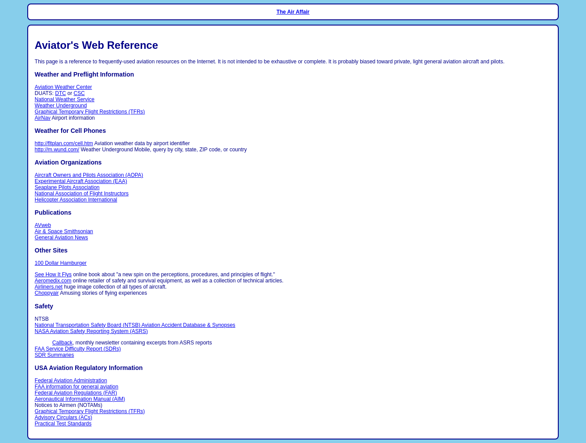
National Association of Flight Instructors (81, 193)
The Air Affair (292, 12)
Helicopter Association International (76, 200)
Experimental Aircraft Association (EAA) (81, 181)
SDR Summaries (54, 355)
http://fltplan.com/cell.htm (64, 143)
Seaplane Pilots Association (67, 187)
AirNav (43, 118)
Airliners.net (48, 287)
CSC (78, 93)
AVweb (43, 225)
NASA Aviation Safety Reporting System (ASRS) (91, 331)
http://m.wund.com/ (57, 149)
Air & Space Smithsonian (64, 231)
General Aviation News (61, 237)
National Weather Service (65, 99)
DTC (60, 93)
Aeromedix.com (53, 281)
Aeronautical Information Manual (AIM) (80, 399)
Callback (62, 343)
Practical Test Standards (63, 424)
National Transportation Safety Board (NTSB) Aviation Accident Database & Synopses (135, 325)
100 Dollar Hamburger (61, 263)
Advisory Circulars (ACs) (63, 417)
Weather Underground (61, 106)
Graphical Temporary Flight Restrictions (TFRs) (90, 112)
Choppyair (47, 293)
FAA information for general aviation (76, 387)
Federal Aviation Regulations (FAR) (76, 393)
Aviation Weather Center (63, 87)
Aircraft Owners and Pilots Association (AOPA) (89, 175)
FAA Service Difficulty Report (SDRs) (78, 349)
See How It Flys (53, 274)
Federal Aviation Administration (71, 380)
